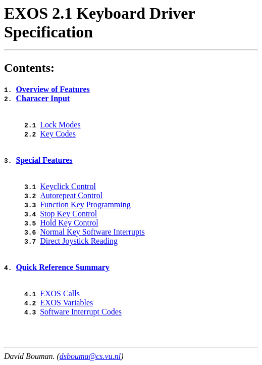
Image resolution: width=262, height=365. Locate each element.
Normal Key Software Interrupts (92, 231)
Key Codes (58, 133)
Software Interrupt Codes (81, 311)
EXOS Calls (60, 293)
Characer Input (43, 98)
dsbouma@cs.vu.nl (90, 356)
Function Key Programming (85, 204)
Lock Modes (60, 124)
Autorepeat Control (71, 195)
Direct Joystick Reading (79, 241)
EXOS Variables (66, 302)
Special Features (44, 160)
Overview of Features (52, 89)
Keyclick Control (68, 186)
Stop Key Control (68, 213)
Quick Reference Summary (62, 267)
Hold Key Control (69, 222)
